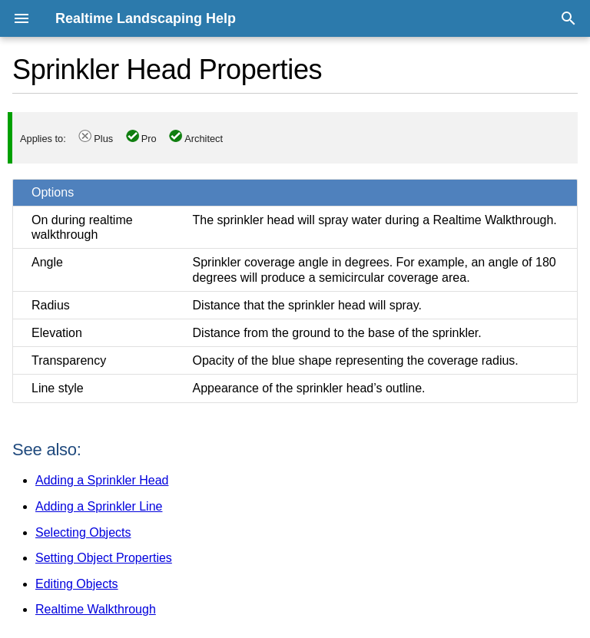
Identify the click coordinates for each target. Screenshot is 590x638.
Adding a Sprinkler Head (101, 480)
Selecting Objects (83, 532)
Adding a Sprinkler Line (98, 506)
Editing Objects (76, 583)
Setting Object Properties (103, 557)
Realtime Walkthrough (95, 609)
